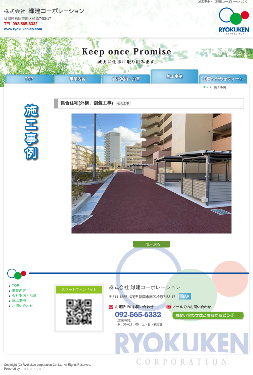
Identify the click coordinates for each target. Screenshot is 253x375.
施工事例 (174, 76)
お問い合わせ (22, 305)
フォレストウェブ (33, 368)
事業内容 (78, 79)
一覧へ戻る (151, 244)
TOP (29, 79)
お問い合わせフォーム (223, 79)
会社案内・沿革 (126, 79)
